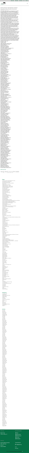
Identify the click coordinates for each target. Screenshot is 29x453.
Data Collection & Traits (5, 226)
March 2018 (4, 367)
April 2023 (3, 328)
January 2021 (4, 345)
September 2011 (4, 417)
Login (17, 432)
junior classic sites (4, 253)
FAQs (23, 0)
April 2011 (3, 419)
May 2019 (3, 356)
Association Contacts (5, 208)
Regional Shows (4, 267)
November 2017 (4, 370)
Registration (4, 268)
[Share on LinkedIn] (11, 172)
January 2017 (4, 378)
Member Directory (4, 256)
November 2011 (4, 415)
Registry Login (20, 0)
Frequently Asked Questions (6, 239)
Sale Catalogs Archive (5, 274)
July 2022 (3, 333)
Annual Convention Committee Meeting (7, 206)
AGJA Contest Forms (5, 191)
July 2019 (3, 355)
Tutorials (17, 437)
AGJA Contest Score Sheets (6, 192)
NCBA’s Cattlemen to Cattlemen (6, 258)
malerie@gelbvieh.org (11, 12)
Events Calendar (4, 230)
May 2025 (3, 316)
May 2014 (3, 401)
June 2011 (3, 418)
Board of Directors (4, 211)
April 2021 (3, 343)
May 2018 (3, 365)
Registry (3, 269)
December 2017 (4, 369)
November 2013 (4, 405)
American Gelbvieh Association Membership (8, 201)
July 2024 (3, 317)
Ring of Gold (4, 271)
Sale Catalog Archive (5, 272)
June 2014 (3, 400)
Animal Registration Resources (6, 204)
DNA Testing (4, 228)
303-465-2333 (18, 442)
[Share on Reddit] (16, 172)
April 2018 (3, 366)
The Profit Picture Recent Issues (6, 283)
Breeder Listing (12, 0)
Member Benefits (4, 255)
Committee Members (5, 218)
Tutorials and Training (5, 286)
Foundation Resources (5, 238)
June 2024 (3, 318)
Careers (3, 216)
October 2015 (4, 390)
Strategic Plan (4, 279)
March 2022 (4, 336)
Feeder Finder (4, 233)
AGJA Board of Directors (5, 190)
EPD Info (3, 229)
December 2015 (4, 388)
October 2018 (4, 361)
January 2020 (4, 350)
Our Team (3, 259)
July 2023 (3, 326)
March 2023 (4, 329)
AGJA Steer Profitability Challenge (7, 199)
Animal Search (16, 0)
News (3, 301)
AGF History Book (4, 188)
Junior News (4, 298)
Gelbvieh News (4, 294)
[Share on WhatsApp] (6, 172)
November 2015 (4, 389)
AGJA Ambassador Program (6, 189)
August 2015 (4, 391)
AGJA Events (4, 193)
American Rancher (4, 203)
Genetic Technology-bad (5, 246)
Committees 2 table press (5, 220)
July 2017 (3, 373)
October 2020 (4, 346)
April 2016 (3, 385)
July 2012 (3, 413)
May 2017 (3, 375)
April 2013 (3, 409)
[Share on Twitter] (4, 172)
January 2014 (4, 403)
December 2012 (4, 410)
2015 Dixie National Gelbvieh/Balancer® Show (8, 180)
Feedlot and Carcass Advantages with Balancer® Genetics (10, 234)
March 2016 (4, 386)
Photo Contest (4, 261)
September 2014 (4, 398)
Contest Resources (5, 222)
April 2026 (3, 311)
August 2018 (4, 363)
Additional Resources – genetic (6, 185)
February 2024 (4, 320)
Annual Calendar (4, 205)
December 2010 (4, 422)
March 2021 (4, 344)
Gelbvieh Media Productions (6, 242)
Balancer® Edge (4, 209)
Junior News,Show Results (6, 299)
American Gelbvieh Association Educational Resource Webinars (11, 200)
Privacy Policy (4, 262)
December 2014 (4, 395)
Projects (3, 265)
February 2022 (4, 337)
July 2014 (3, 399)
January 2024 (4, 321)
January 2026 (4, 313)
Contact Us (27, 0)
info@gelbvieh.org (18, 444)
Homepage (3, 249)
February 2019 (4, 358)
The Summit (4, 284)
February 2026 (4, 312)
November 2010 (4, 423)
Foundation (3, 237)
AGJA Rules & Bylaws (5, 196)
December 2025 (4, 314)
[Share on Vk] (14, 172)
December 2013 (4, 404)
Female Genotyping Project (6, 235)
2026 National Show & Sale (6, 182)
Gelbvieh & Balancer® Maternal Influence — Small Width (10, 240)
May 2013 (3, 408)
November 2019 (4, 352)
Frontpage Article (4, 293)
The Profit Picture (4, 282)
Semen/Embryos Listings (5, 276)
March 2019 (4, 357)
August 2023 (4, 325)
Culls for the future (4, 225)
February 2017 (4, 377)
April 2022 (3, 335)
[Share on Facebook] (2, 172)
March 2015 (4, 393)
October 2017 (4, 371)
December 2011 (4, 414)
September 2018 (4, 362)
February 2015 (4, 394)
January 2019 (4, 359)
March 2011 (4, 420)
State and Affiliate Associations (6, 278)
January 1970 (4, 425)
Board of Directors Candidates (6, 212)
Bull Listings (4, 214)
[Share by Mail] (18, 172)
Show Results (4, 277)
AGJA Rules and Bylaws (5, 197)
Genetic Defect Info (5, 244)
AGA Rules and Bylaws (5, 187)
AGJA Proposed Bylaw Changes (6, 195)
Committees (4, 219)
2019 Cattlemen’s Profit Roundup (7, 181)
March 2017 (4, 376)
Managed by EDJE (20, 451)
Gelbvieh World (4, 243)
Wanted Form (4, 288)
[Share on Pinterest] (8, 172)
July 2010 (3, 424)
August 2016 (4, 382)
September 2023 (4, 324)
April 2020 (3, 348)
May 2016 (3, 384)
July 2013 (3, 407)
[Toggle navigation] (27, 3)
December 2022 (4, 331)
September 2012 (4, 412)
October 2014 (4, 397)
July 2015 (3, 392)
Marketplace (18, 438)
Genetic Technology (5, 245)
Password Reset (4, 260)
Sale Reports (4, 275)
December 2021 (4, 338)
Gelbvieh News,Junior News (6, 295)
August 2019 (4, 354)
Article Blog (3, 207)
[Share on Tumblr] (12, 172)
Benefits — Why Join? (5, 210)
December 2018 (4, 360)
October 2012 (4, 411)
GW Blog (3, 297)
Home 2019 (4, 248)
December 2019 (4, 351)
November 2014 (4, 396)
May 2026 (3, 310)
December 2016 (4, 379)
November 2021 (4, 339)
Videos (3, 287)
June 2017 (3, 374)
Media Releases (4, 254)
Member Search (18, 435)
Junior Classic (4, 252)
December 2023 (4, 322)
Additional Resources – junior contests (7, 186)
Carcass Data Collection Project (6, 215)
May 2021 (3, 342)
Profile (3, 263)
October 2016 (4, 380)
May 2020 (3, 347)
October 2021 (4, 340)
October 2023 (4, 323)
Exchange (3, 231)
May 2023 (3, 327)
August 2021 (4, 341)
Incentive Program (4, 250)
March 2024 (4, 319)
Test (2, 280)
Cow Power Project (5, 224)
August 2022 (4, 332)
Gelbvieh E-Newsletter (5, 241)
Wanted (3, 305)
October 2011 (4, 416)
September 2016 (4, 381)
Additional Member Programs (6, 184)
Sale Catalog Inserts (5, 273)
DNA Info (3, 227)
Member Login (4, 257)
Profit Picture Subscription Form (6, 264)
